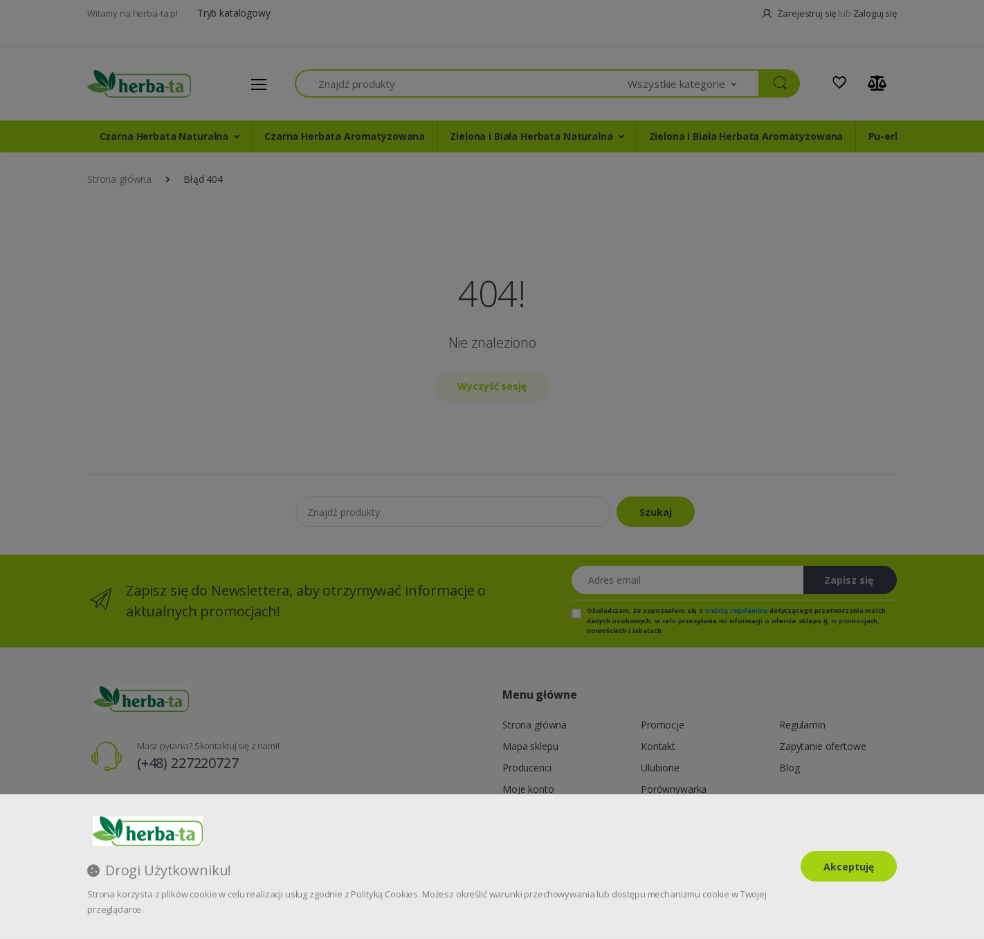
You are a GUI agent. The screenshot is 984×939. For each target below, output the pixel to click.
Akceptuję (848, 866)
